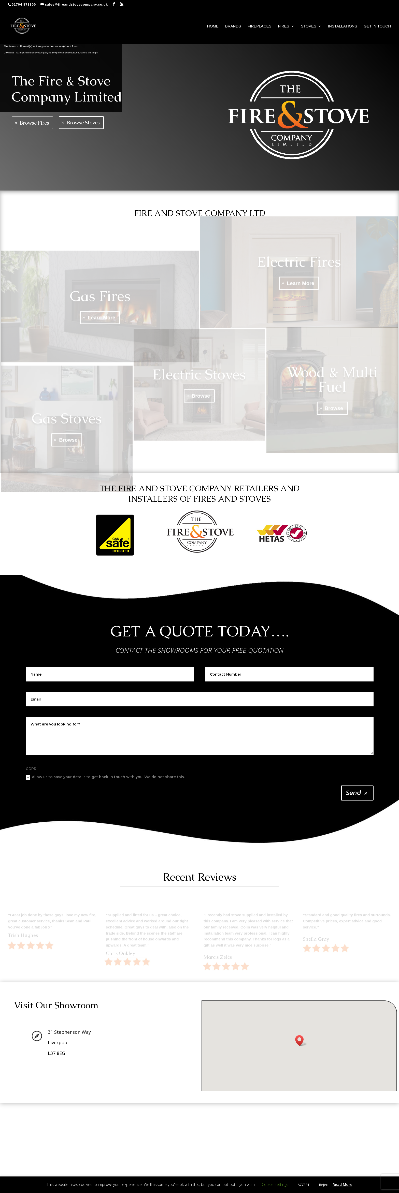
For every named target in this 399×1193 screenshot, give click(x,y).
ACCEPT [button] (303, 1184)
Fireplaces (259, 26)
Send (353, 792)
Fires (283, 26)
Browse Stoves (83, 122)
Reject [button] (324, 1184)
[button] (301, 1040)
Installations (342, 26)
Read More (342, 1184)
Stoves (308, 26)
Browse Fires (34, 123)
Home (213, 26)
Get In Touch (377, 26)
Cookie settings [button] (275, 1184)
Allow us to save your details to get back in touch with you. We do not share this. (105, 777)
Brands (233, 26)
